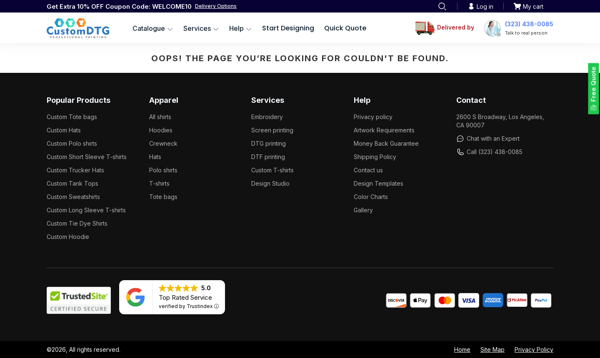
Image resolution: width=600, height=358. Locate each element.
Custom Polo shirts (72, 143)
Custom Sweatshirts (73, 196)
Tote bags (163, 196)
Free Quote (594, 84)
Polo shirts (163, 170)
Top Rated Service (185, 297)
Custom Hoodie (68, 236)
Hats (155, 156)
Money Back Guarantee (386, 143)
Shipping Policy (375, 156)
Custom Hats (64, 130)
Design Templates (378, 183)
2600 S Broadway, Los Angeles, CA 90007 (500, 121)
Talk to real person (526, 33)
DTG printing (268, 143)
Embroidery (267, 116)
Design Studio (270, 183)
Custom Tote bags (72, 116)
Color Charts (371, 196)
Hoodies (160, 130)
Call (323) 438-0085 (489, 152)
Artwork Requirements (384, 130)
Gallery (363, 210)
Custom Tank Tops (72, 183)
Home (462, 349)
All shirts (160, 116)
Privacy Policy (534, 349)
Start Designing (288, 28)
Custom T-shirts (272, 170)
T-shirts (159, 183)
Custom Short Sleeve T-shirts (87, 156)
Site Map (492, 349)
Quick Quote (345, 28)
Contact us (368, 170)
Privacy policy (373, 116)
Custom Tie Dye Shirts (77, 223)
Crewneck (163, 143)
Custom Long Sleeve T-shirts (86, 210)
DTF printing (268, 156)
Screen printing (272, 130)
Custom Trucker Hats (75, 170)
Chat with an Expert (488, 138)
